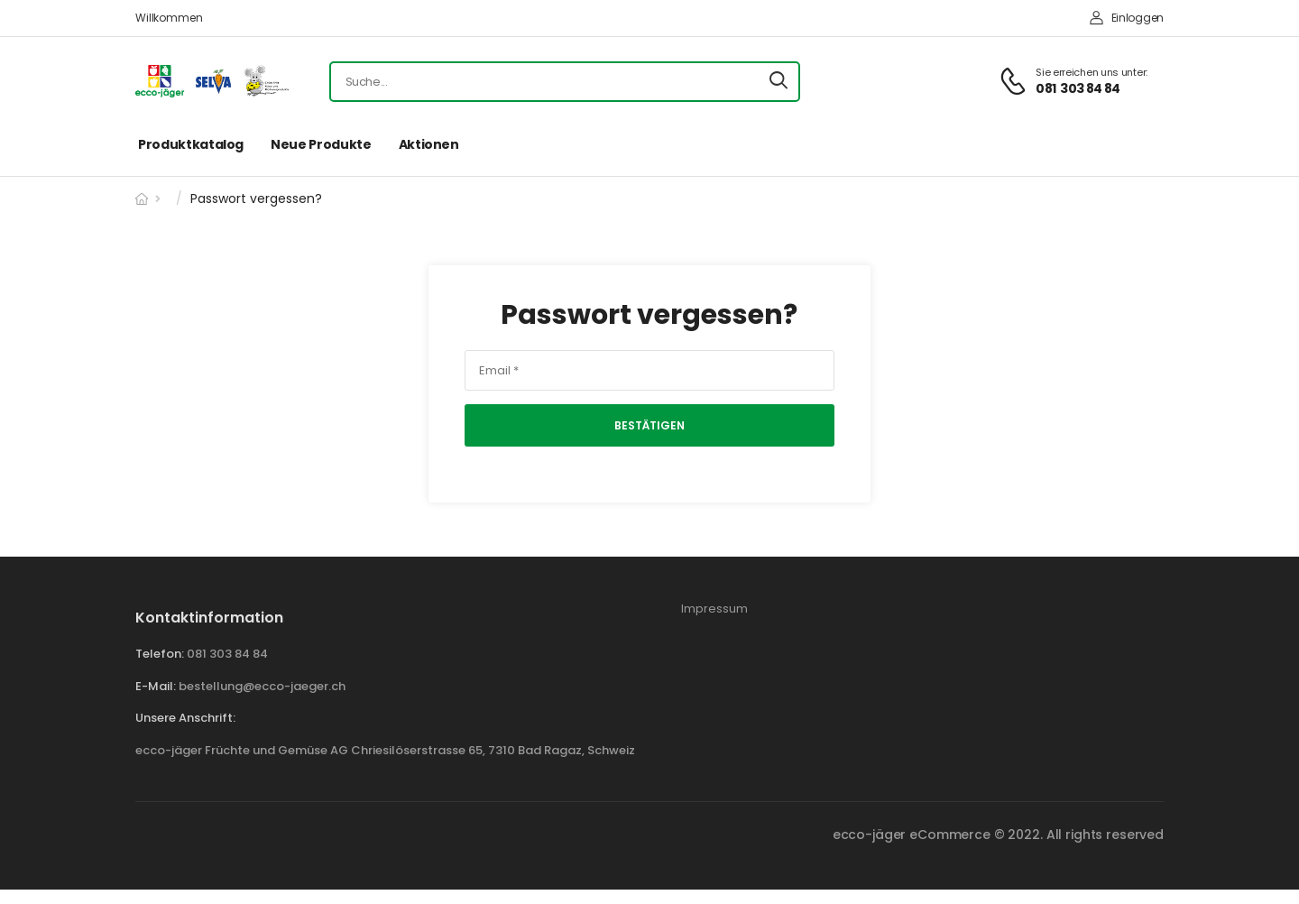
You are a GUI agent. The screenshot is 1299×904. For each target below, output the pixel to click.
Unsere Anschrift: (185, 718)
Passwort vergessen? (649, 315)
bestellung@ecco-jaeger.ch (262, 686)
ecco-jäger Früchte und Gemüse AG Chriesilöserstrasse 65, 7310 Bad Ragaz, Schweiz (385, 750)
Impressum (714, 608)
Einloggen (1127, 17)
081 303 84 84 (227, 653)
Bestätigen (649, 425)
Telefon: (159, 654)
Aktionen (429, 144)
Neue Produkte (321, 144)
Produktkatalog (191, 144)
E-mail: (155, 686)
